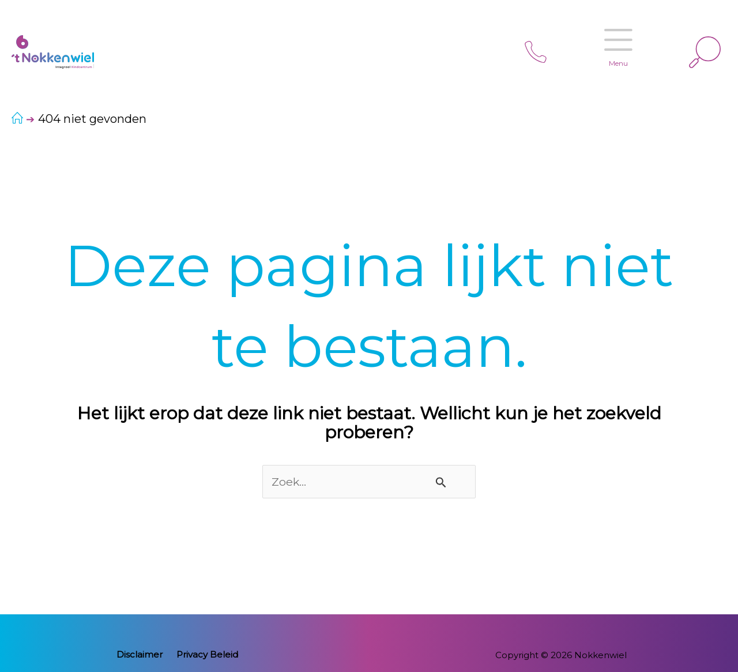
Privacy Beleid (205, 655)
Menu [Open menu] (613, 39)
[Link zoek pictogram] (705, 52)
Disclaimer (142, 655)
